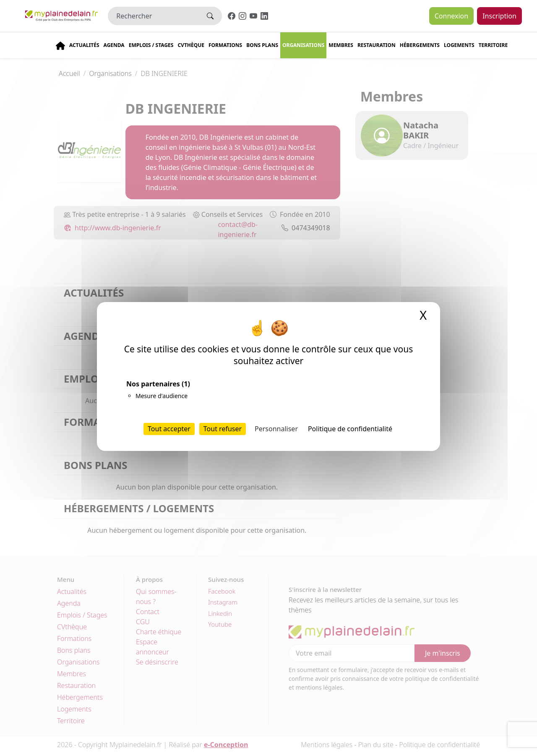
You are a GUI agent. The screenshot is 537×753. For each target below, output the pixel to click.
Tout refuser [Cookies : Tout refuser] (222, 428)
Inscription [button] (499, 16)
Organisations (303, 45)
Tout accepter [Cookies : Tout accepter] (169, 428)
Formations (225, 45)
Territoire (493, 45)
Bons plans (262, 45)
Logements (459, 45)
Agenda (114, 45)
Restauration (376, 45)
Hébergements (420, 45)
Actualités (84, 45)
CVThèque (190, 45)
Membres (340, 45)
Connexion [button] (451, 16)
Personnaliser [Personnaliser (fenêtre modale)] (276, 428)
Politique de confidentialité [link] (350, 428)
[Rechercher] (153, 16)
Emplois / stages (151, 45)
